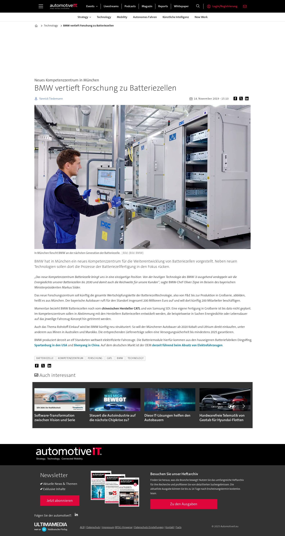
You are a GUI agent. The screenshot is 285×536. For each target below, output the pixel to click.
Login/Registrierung (224, 6)
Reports (163, 6)
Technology (104, 17)
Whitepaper (181, 6)
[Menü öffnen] (40, 6)
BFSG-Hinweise (123, 527)
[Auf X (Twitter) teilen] (241, 98)
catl (109, 358)
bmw (120, 358)
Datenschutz (93, 527)
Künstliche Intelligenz (176, 17)
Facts (178, 527)
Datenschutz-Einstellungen (149, 527)
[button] (244, 406)
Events (90, 6)
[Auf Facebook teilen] (236, 98)
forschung (95, 358)
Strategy (83, 17)
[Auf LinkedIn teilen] (247, 98)
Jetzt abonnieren (60, 500)
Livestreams (111, 6)
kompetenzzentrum (70, 358)
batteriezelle (44, 358)
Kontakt (169, 527)
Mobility (122, 17)
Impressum (108, 527)
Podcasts (130, 6)
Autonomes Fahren (145, 17)
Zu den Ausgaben (183, 504)
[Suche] (197, 6)
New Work (201, 17)
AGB (82, 527)
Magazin (147, 6)
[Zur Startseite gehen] (63, 6)
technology (135, 358)
